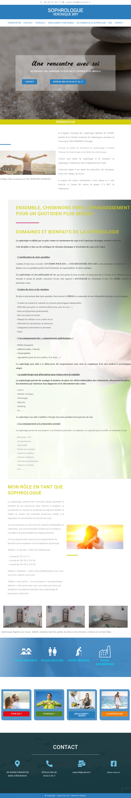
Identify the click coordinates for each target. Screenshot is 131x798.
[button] (29, 81)
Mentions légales (78, 796)
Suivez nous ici (113, 772)
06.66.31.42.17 (49, 776)
